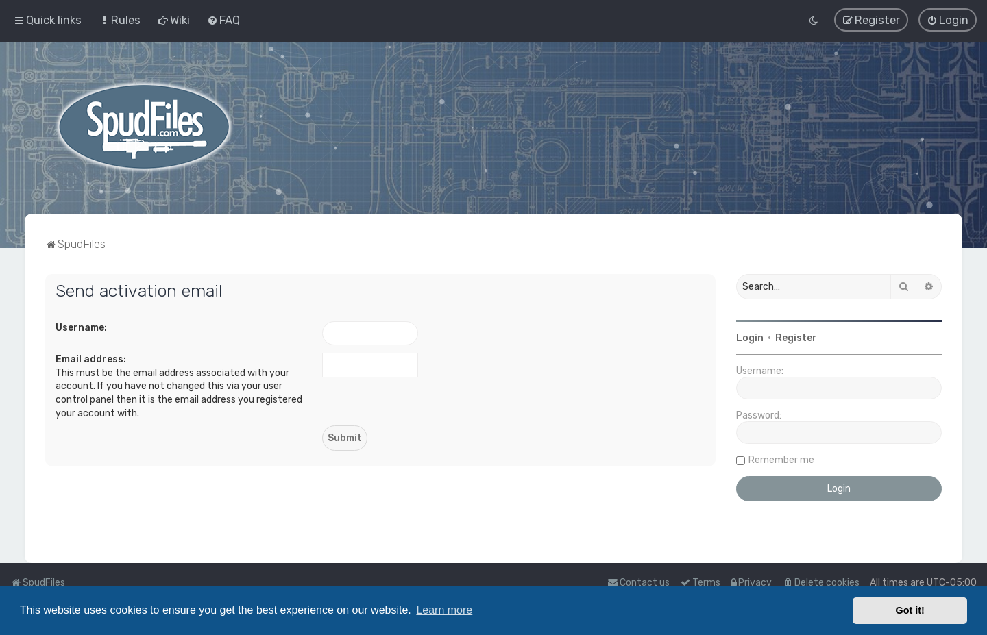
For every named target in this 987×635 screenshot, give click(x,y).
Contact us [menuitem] (638, 582)
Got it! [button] (910, 610)
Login (750, 337)
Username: (81, 327)
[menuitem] (119, 20)
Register (796, 337)
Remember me (781, 459)
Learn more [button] (444, 610)
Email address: (91, 358)
